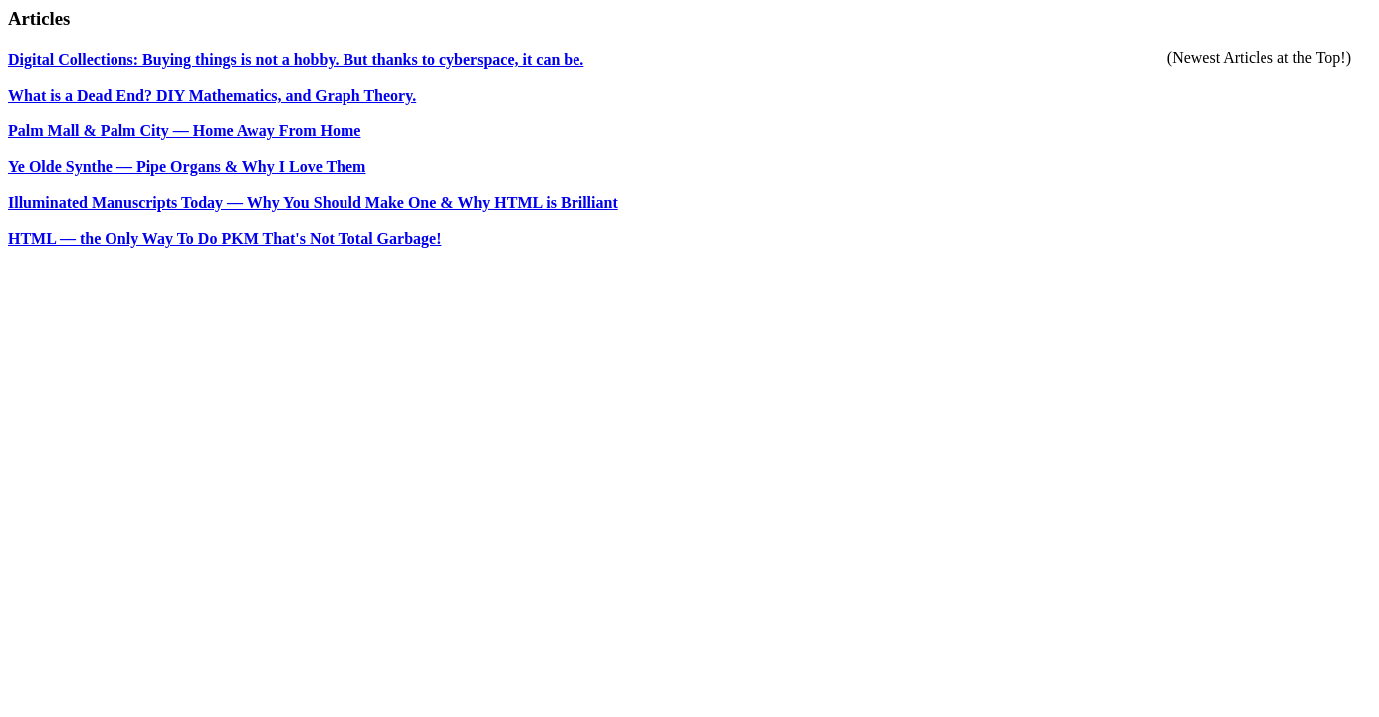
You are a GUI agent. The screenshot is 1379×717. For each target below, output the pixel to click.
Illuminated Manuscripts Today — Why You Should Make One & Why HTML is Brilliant (313, 202)
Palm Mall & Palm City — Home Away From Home (184, 130)
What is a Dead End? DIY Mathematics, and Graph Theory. (212, 95)
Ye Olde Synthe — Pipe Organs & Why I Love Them (186, 166)
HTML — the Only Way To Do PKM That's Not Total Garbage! (224, 238)
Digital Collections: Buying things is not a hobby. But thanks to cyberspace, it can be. (295, 59)
